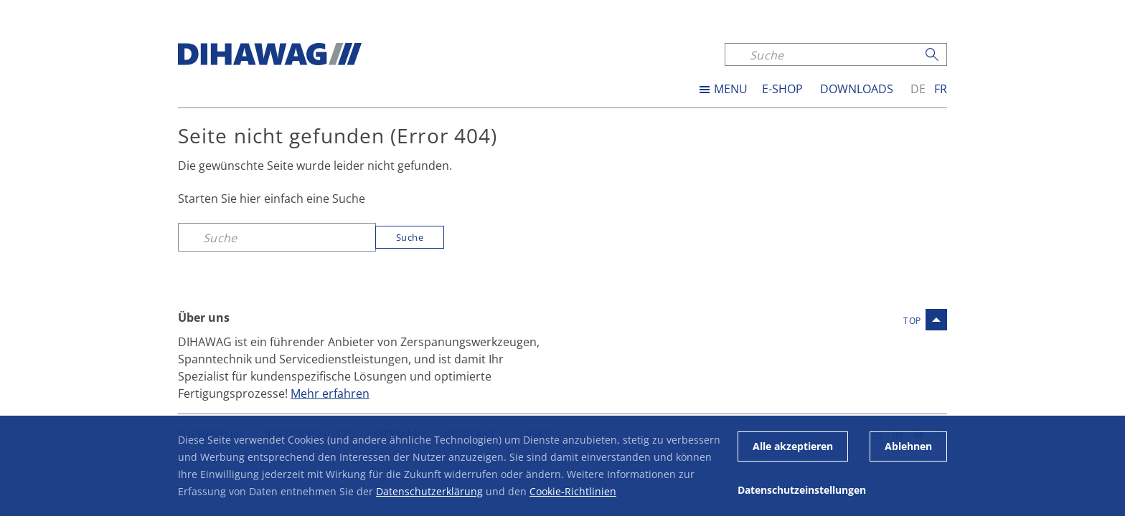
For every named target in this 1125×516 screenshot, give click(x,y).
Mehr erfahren (330, 393)
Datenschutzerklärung (429, 491)
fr (940, 89)
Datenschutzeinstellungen (802, 490)
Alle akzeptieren (793, 446)
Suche (410, 237)
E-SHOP (782, 89)
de (918, 89)
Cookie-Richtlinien (572, 491)
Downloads (856, 89)
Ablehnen (908, 446)
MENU (731, 89)
